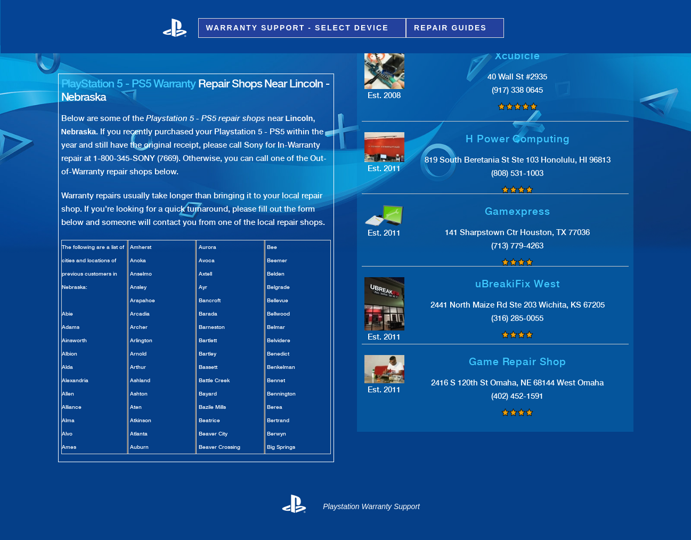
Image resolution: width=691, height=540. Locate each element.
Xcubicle (518, 56)
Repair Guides (452, 28)
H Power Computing (518, 139)
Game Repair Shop (517, 362)
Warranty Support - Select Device (299, 28)
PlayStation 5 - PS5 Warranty (128, 83)
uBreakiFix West (517, 284)
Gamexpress (517, 211)
